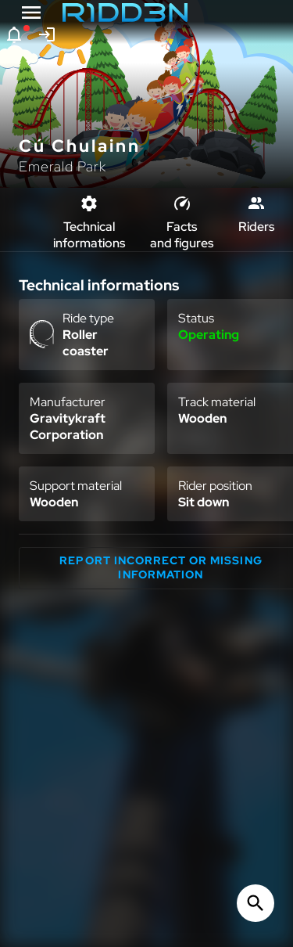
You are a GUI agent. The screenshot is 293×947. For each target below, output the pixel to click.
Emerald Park (62, 166)
